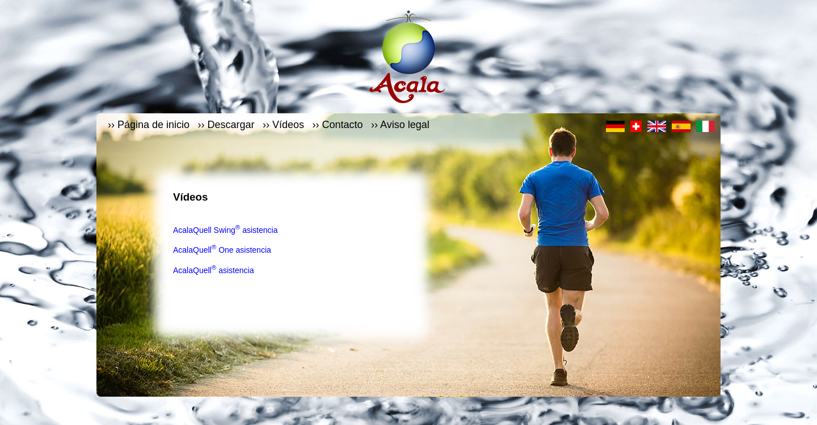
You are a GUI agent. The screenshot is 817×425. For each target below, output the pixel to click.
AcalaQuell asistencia (213, 270)
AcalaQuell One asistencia (222, 249)
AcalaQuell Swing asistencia (225, 230)
